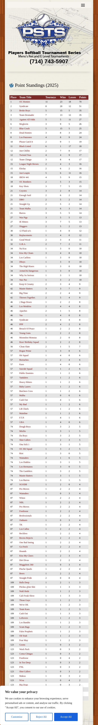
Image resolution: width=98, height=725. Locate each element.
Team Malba (25, 208)
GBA (21, 422)
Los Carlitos (24, 257)
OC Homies (24, 101)
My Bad (23, 404)
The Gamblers (25, 471)
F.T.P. (21, 417)
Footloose (23, 511)
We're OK (23, 604)
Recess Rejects (26, 538)
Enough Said (25, 195)
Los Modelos (25, 306)
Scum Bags (24, 627)
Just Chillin (24, 150)
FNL (21, 667)
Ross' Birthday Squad (29, 342)
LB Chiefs (24, 409)
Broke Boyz (24, 110)
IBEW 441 (24, 177)
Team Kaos (24, 609)
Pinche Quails (25, 569)
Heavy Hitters (25, 382)
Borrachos (24, 360)
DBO (21, 199)
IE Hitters (23, 222)
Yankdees (23, 377)
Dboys (22, 262)
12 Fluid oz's (25, 231)
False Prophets (26, 631)
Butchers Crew (26, 391)
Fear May (23, 640)
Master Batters (26, 288)
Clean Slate (24, 346)
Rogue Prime (25, 351)
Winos (22, 498)
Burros (22, 213)
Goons (22, 644)
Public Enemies (26, 373)
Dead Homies (25, 132)
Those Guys (24, 600)
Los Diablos (24, 462)
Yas (21, 315)
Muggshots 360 (26, 564)
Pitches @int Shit (27, 587)
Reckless (23, 533)
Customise (16, 716)
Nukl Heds (24, 591)
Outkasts (23, 520)
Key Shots (24, 186)
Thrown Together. (27, 297)
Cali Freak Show (27, 595)
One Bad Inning (26, 542)
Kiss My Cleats (26, 253)
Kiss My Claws (26, 555)
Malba (22, 395)
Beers (21, 573)
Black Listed (25, 146)
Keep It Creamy (26, 284)
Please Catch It (26, 141)
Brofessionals (25, 515)
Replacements (25, 235)
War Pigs (23, 217)
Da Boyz (23, 435)
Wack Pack (24, 649)
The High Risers (26, 266)
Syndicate (23, 106)
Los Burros (24, 480)
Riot (21, 453)
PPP (21, 324)
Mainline (23, 413)
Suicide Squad (25, 369)
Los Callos (24, 529)
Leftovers (23, 618)
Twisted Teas (25, 155)
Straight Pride (25, 578)
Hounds (22, 551)
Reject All (41, 716)
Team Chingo (25, 159)
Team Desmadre (26, 115)
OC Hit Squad (25, 449)
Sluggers (23, 226)
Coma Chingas (26, 653)
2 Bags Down (25, 302)
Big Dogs (23, 684)
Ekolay (22, 168)
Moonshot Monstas (28, 337)
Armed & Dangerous (28, 271)
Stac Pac (23, 280)
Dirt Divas (24, 560)
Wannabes (24, 458)
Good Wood (24, 239)
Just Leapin (24, 173)
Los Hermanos (26, 466)
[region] (41, 705)
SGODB (23, 484)
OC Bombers (25, 182)
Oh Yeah (23, 635)
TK (20, 524)
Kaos (21, 364)
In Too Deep (25, 662)
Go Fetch (23, 546)
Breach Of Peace (27, 328)
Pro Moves (24, 489)
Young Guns (25, 333)
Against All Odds (27, 119)
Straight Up (24, 204)
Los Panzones (25, 137)
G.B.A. (22, 244)
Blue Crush (24, 128)
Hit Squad (23, 355)
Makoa (22, 676)
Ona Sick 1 (24, 444)
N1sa (21, 680)
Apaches (23, 311)
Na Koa (22, 248)
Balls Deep (24, 582)
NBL (21, 502)
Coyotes (23, 190)
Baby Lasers (25, 386)
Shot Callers (24, 440)
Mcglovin (23, 124)
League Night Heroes (29, 164)
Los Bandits (24, 622)
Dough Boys (25, 426)
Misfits (22, 431)
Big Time (23, 293)
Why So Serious (26, 275)
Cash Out (23, 400)
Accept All (65, 716)
